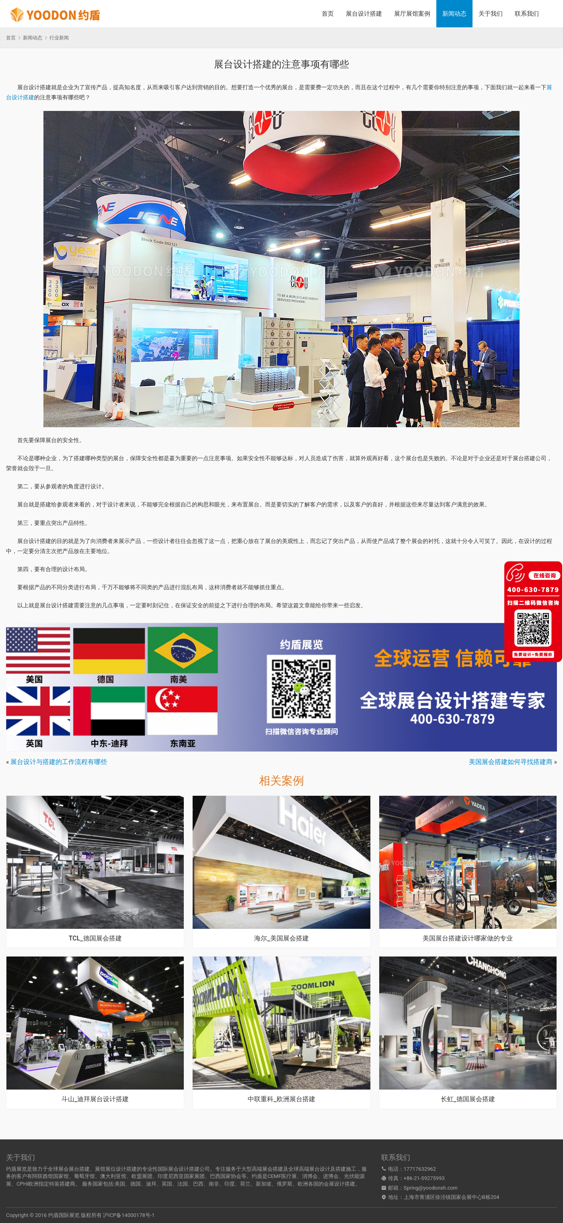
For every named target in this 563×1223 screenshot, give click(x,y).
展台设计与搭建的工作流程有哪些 (58, 762)
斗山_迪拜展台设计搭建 (95, 1099)
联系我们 (527, 13)
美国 (120, 1184)
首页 (328, 13)
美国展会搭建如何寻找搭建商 (511, 762)
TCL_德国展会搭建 (95, 938)
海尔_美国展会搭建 (281, 938)
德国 (135, 1184)
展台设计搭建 (364, 13)
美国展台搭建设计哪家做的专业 (468, 938)
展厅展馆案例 (412, 13)
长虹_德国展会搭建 (468, 1099)
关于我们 (491, 13)
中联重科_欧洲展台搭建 (281, 1099)
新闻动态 (454, 13)
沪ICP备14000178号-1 (129, 1215)
